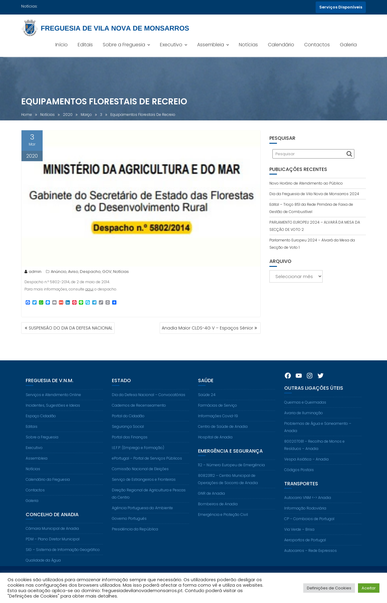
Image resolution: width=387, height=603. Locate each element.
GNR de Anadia (211, 498)
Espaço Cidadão (41, 421)
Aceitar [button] (369, 588)
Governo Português (129, 523)
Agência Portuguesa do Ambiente (142, 513)
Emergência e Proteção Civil (223, 520)
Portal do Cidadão (128, 421)
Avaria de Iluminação (303, 418)
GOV (107, 273)
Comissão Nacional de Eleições (140, 474)
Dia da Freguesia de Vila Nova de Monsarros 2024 (314, 193)
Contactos (317, 44)
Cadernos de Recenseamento (139, 410)
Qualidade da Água (43, 565)
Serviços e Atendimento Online (53, 399)
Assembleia (210, 44)
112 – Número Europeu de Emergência (231, 470)
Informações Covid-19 (218, 421)
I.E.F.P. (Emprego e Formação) (138, 452)
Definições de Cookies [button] (329, 588)
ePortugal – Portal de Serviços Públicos (147, 463)
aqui (89, 290)
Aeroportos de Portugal (305, 545)
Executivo (171, 44)
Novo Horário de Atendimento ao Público (306, 183)
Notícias (248, 44)
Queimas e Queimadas (305, 407)
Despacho (90, 273)
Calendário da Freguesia (48, 484)
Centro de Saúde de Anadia (223, 431)
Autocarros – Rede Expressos (310, 556)
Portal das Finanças (130, 442)
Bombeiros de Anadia (218, 509)
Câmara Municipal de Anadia (52, 533)
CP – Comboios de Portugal (309, 524)
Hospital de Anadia (215, 442)
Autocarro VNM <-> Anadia (307, 503)
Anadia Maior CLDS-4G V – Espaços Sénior (207, 328)
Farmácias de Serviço (217, 410)
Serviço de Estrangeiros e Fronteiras (144, 484)
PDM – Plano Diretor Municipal (53, 544)
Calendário (281, 44)
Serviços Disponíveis (340, 7)
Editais (85, 44)
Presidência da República (135, 534)
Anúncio (59, 273)
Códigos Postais (299, 474)
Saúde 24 (207, 399)
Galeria (348, 44)
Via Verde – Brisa (299, 534)
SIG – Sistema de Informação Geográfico (63, 555)
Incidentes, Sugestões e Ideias (53, 410)
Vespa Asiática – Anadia (306, 464)
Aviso (73, 273)
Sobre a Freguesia (124, 44)
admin (32, 273)
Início (61, 44)
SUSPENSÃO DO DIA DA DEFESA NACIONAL (70, 328)
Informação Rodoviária (305, 513)
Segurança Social (128, 431)
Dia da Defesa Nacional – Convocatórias (148, 399)
